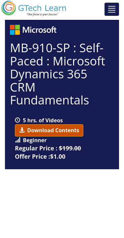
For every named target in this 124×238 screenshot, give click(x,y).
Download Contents (49, 130)
